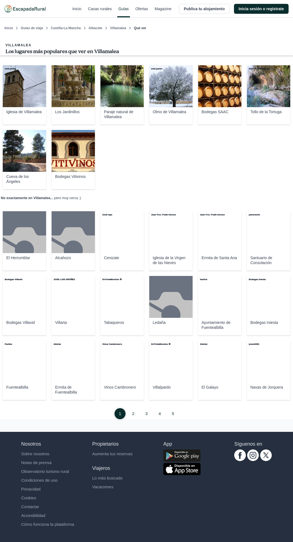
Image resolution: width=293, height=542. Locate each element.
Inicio (76, 12)
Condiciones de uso (39, 480)
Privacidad (31, 489)
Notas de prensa (36, 462)
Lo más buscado (107, 478)
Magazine (163, 12)
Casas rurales (100, 12)
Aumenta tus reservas (112, 453)
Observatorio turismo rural (45, 471)
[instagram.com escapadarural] (253, 459)
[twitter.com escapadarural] (266, 459)
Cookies (28, 497)
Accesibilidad (33, 515)
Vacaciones (102, 486)
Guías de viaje (32, 28)
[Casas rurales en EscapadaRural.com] (25, 8)
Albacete (95, 28)
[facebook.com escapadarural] (240, 459)
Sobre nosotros (35, 453)
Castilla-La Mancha (66, 28)
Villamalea (118, 28)
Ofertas (141, 12)
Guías (123, 12)
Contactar (30, 506)
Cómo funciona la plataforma (47, 524)
